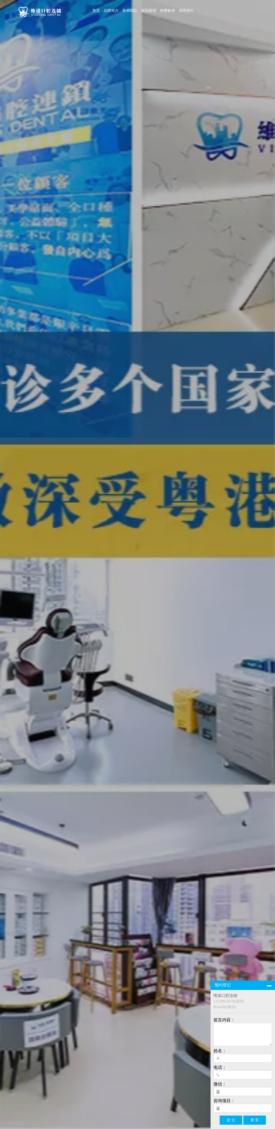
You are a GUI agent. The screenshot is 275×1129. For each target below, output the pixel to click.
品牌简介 (111, 11)
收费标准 (167, 11)
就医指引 (186, 11)
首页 (96, 11)
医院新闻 (148, 11)
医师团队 (130, 11)
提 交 (231, 1120)
